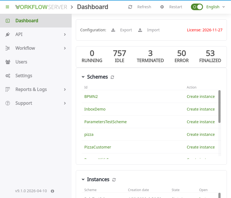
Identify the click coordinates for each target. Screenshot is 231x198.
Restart (171, 7)
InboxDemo (94, 109)
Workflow (36, 48)
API (36, 34)
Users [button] (36, 62)
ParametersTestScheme (105, 121)
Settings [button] (36, 75)
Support (36, 103)
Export (121, 30)
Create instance (201, 96)
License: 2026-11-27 (204, 29)
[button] (197, 7)
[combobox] (215, 7)
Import (149, 30)
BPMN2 (91, 96)
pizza (88, 134)
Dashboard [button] (36, 21)
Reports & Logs (36, 89)
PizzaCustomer (97, 147)
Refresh (139, 7)
